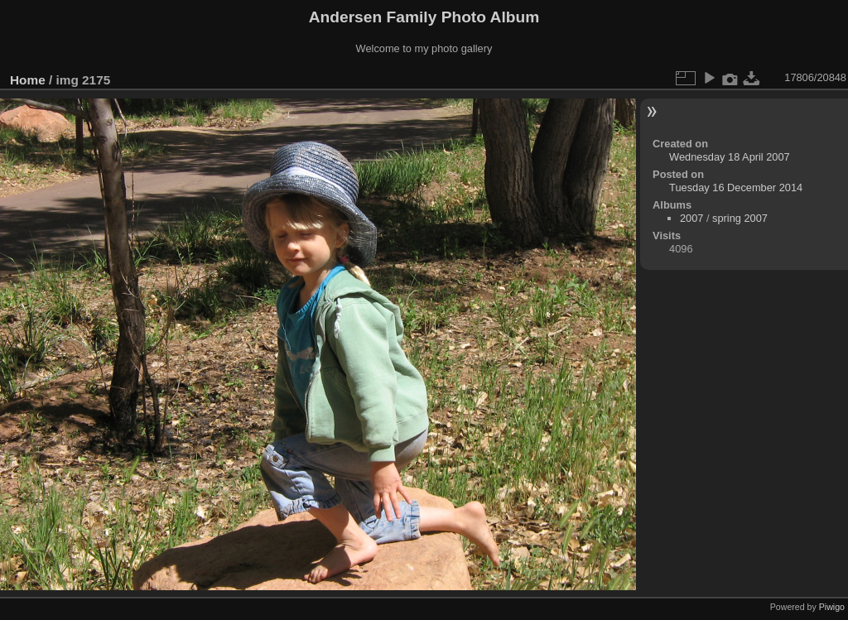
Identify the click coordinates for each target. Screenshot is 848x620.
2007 (691, 218)
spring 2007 (740, 218)
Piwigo (832, 607)
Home (28, 80)
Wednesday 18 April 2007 (729, 157)
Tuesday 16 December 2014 (735, 187)
